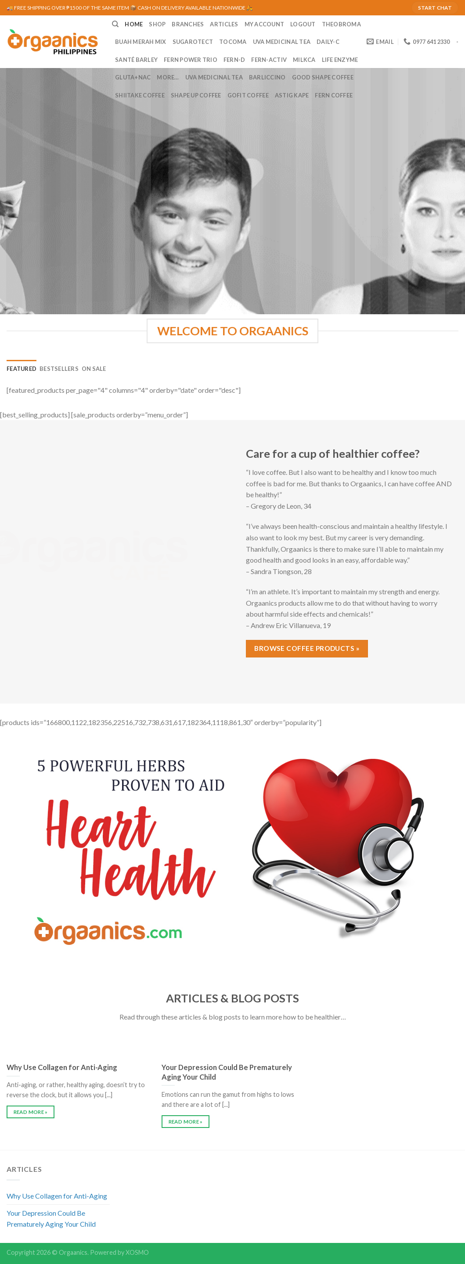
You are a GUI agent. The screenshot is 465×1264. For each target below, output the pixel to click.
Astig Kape (292, 95)
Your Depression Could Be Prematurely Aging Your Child (51, 1218)
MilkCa (304, 59)
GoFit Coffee (248, 95)
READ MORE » (31, 1112)
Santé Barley (136, 59)
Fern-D (234, 59)
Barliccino (267, 77)
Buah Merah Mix (140, 41)
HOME (134, 24)
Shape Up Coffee (196, 95)
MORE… (168, 77)
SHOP (157, 24)
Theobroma (341, 24)
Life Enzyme (340, 59)
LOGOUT (303, 24)
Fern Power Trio (190, 59)
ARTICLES (224, 24)
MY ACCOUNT (265, 24)
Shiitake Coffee (140, 95)
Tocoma (233, 41)
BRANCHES (188, 24)
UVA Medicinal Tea (281, 41)
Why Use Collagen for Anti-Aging (57, 1196)
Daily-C (328, 41)
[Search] (115, 24)
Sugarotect (193, 41)
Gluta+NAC (133, 77)
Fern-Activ (269, 59)
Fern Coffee (334, 95)
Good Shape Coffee (322, 77)
